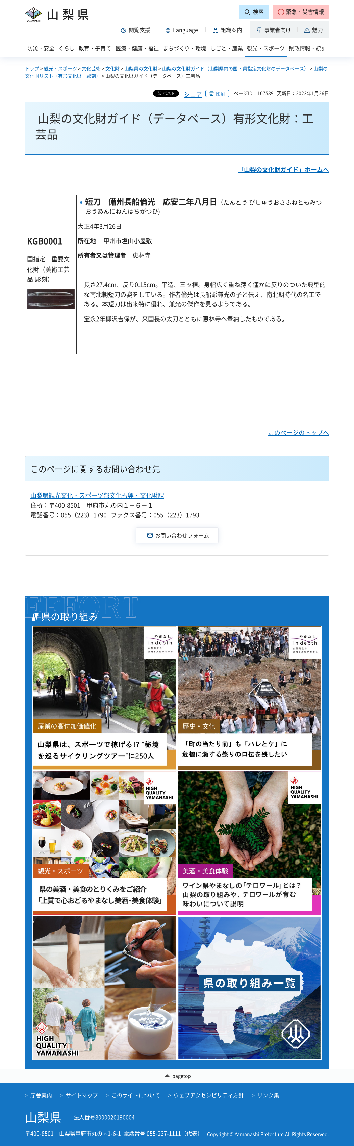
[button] (301, 12)
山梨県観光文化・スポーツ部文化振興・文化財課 (97, 495)
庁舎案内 (41, 1095)
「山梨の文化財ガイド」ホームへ (283, 169)
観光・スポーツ (60, 68)
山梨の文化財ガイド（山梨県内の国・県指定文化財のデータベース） (235, 68)
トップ (32, 68)
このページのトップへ (298, 432)
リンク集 (268, 1095)
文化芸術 (91, 68)
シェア (193, 94)
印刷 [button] (220, 93)
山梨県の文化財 (140, 68)
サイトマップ (82, 1095)
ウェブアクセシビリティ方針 (209, 1095)
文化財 (112, 68)
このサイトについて (135, 1095)
